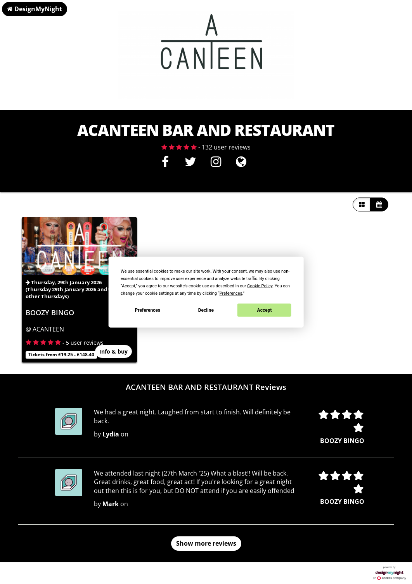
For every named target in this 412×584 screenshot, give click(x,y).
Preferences (148, 310)
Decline (206, 310)
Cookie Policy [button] (259, 286)
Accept (264, 310)
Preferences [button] (231, 293)
